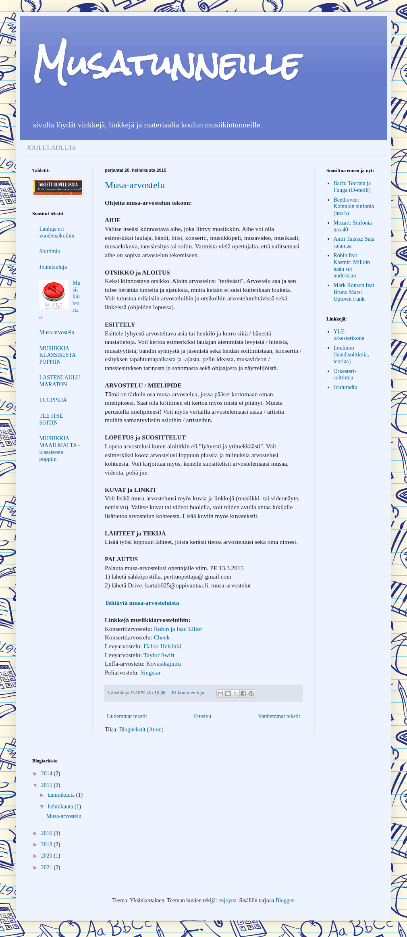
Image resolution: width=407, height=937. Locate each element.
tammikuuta (62, 795)
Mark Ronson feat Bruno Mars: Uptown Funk (354, 292)
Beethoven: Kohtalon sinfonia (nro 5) (354, 207)
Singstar (150, 672)
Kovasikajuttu (163, 663)
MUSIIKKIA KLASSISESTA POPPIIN (57, 355)
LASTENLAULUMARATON (59, 381)
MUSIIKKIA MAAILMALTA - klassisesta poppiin (59, 448)
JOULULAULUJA (51, 147)
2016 (47, 833)
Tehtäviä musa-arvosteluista (142, 602)
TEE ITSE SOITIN (51, 419)
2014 (47, 773)
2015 (47, 785)
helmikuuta (61, 807)
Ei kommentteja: (189, 692)
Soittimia (49, 251)
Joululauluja (53, 267)
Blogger (284, 900)
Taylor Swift (158, 655)
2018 (47, 844)
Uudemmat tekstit (127, 716)
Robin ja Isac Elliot (178, 628)
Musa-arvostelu (135, 185)
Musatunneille (166, 63)
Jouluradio (345, 387)
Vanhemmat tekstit (279, 716)
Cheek (162, 637)
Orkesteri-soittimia (345, 374)
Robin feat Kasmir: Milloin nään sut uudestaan (352, 265)
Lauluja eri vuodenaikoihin (57, 232)
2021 (47, 867)
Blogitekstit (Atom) (141, 730)
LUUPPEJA (53, 400)
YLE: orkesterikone (349, 335)
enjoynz (227, 900)
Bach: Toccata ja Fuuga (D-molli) (352, 186)
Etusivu (202, 716)
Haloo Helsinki (162, 646)
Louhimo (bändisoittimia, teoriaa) (351, 354)
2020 (47, 856)
